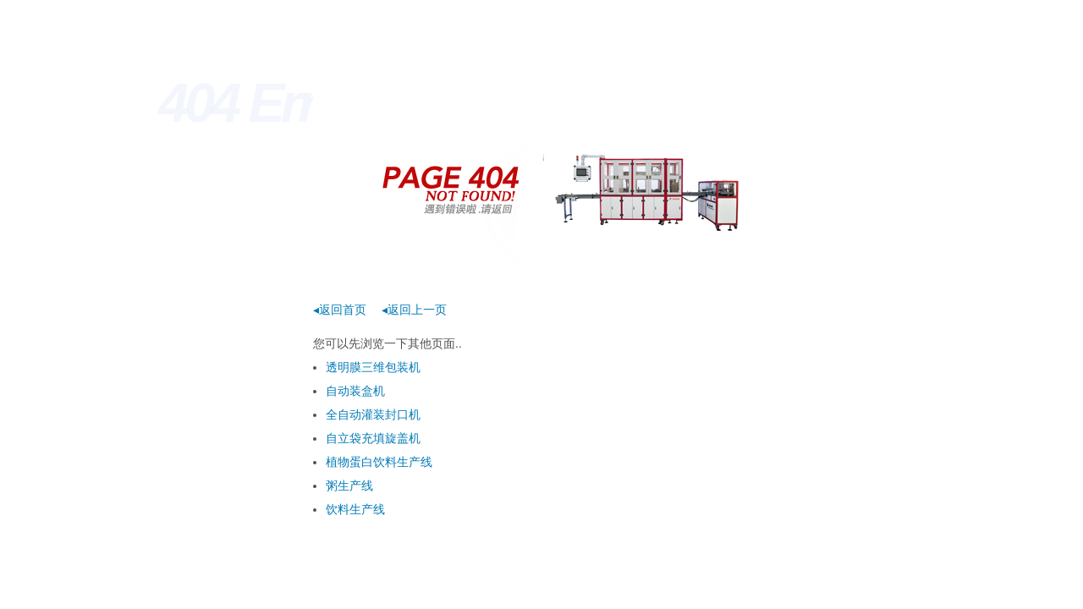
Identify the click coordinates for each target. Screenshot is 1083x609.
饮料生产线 (355, 509)
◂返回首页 (339, 309)
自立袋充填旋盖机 (373, 438)
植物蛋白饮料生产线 (379, 462)
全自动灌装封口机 (373, 414)
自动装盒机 (355, 391)
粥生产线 (349, 485)
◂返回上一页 (414, 309)
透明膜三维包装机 (373, 367)
